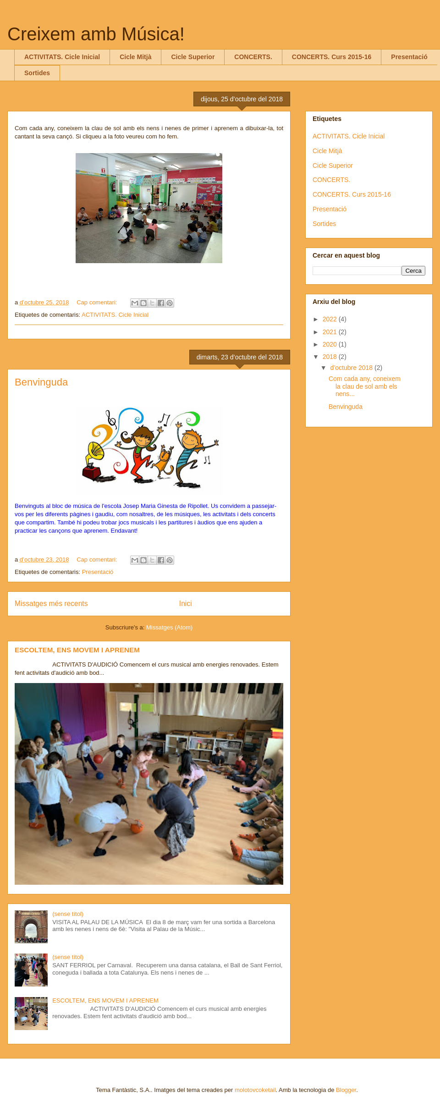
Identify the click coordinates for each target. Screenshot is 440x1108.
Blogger (346, 1089)
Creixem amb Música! (96, 34)
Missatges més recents (51, 603)
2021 (331, 332)
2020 (331, 344)
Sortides (37, 73)
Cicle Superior (192, 57)
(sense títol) (67, 913)
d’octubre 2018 (352, 367)
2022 (331, 319)
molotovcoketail (255, 1089)
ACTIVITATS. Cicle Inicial (62, 57)
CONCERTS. (253, 57)
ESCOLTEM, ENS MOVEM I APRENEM (77, 650)
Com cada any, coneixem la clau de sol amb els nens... (365, 386)
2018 (331, 356)
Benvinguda (41, 382)
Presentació (409, 57)
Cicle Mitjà (135, 57)
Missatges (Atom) (169, 627)
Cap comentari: (98, 302)
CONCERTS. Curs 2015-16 (332, 57)
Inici (185, 603)
